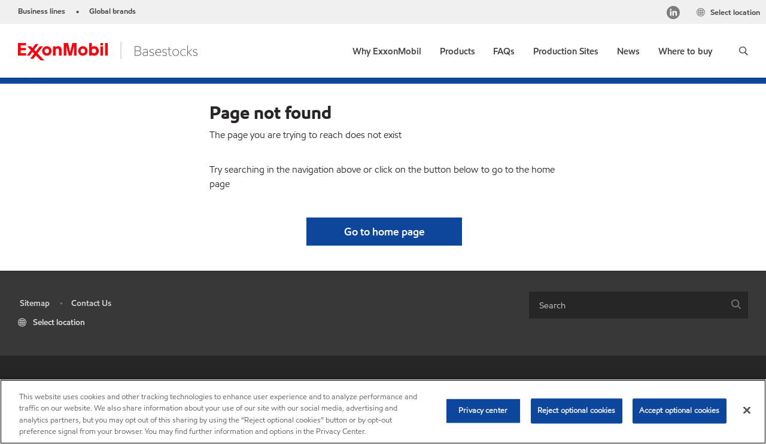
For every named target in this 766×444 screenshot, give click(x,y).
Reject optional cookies (576, 410)
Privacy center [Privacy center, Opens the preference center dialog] (482, 410)
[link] (386, 49)
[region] (383, 411)
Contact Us (91, 303)
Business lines (41, 11)
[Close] (747, 410)
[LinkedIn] (673, 14)
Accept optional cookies (679, 410)
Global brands (112, 11)
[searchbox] (626, 305)
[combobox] (638, 305)
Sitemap (35, 303)
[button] (743, 51)
